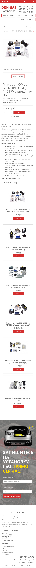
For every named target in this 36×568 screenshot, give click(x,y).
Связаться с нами (7, 541)
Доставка (5, 539)
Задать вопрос (26, 565)
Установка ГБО (7, 535)
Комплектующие (17, 27)
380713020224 (26, 16)
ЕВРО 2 (4, 548)
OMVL (28, 27)
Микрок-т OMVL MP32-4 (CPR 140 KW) (18, 400)
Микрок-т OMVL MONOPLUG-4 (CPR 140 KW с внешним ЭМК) (18, 31)
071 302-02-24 (25, 6)
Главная (6, 27)
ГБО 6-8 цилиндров (8, 546)
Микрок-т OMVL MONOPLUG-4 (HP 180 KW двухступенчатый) (18, 324)
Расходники (5, 554)
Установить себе (12, 496)
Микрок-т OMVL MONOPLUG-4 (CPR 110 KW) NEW (18, 286)
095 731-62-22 (25, 9)
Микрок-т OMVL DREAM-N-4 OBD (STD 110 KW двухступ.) (18, 362)
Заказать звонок (8, 16)
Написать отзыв (18, 76)
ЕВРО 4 (4, 550)
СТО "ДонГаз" (6, 537)
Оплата (4, 533)
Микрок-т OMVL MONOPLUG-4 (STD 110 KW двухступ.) (18, 249)
